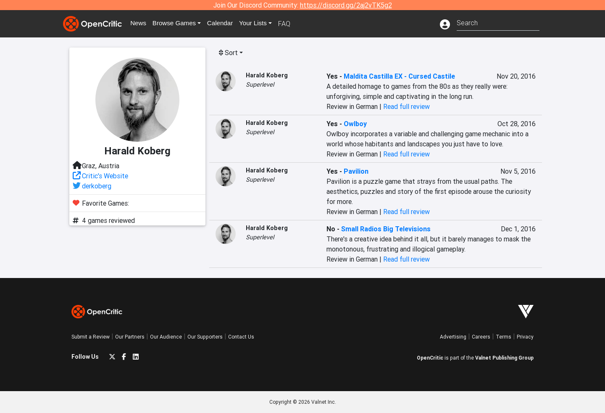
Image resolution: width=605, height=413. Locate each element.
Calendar (226, 23)
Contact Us (241, 337)
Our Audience (166, 337)
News (140, 23)
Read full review (406, 106)
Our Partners (130, 337)
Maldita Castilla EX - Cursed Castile (399, 76)
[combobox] (498, 22)
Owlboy (355, 123)
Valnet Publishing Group (504, 358)
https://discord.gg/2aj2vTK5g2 (346, 5)
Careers (481, 337)
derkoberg (96, 186)
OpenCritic (430, 358)
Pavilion (356, 171)
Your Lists (259, 23)
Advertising (453, 337)
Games (178, 23)
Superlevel (260, 84)
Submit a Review (90, 337)
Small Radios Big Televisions (386, 229)
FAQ (291, 23)
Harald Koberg (267, 75)
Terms (503, 337)
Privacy (525, 337)
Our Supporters (205, 337)
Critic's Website (105, 176)
